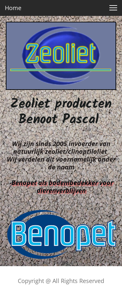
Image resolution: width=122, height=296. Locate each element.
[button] (113, 8)
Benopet (24, 182)
